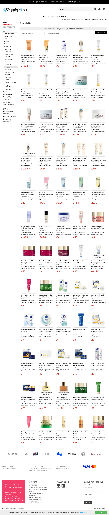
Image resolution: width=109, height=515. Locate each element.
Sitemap (21, 509)
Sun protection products (9, 86)
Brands (63, 17)
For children (7, 94)
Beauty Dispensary (9, 97)
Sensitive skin (9, 72)
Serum (7, 80)
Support (6, 109)
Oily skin (8, 70)
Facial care (9, 52)
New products (9, 27)
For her (81, 19)
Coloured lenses (8, 105)
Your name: (88, 487)
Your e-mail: (88, 494)
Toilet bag (8, 89)
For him (6, 92)
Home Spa (6, 102)
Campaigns (7, 25)
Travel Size (6, 99)
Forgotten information (38, 489)
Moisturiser (95, 19)
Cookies (32, 496)
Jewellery (8, 41)
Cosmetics (8, 36)
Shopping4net (66, 19)
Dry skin (8, 64)
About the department (7, 120)
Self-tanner (8, 77)
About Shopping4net (36, 494)
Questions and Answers (8, 113)
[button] (104, 9)
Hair (6, 39)
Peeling (7, 75)
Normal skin (103, 19)
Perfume (7, 44)
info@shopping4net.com (14, 500)
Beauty (46, 17)
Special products (10, 82)
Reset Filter (101, 33)
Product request (9, 116)
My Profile (33, 485)
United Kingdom (100, 509)
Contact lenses (55, 17)
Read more (83, 512)
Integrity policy (35, 498)
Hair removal (9, 59)
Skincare (87, 19)
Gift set (7, 57)
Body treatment (10, 34)
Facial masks (9, 54)
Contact (32, 491)
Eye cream (8, 49)
